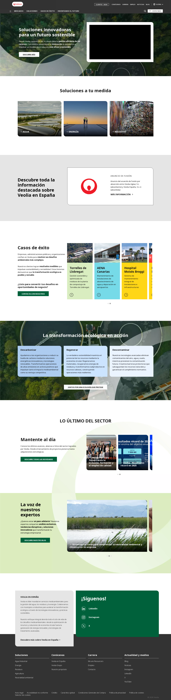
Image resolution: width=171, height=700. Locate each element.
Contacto (92, 669)
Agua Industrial (21, 661)
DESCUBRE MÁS (29, 54)
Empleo (132, 4)
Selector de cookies (23, 695)
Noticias (140, 4)
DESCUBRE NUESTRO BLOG (35, 540)
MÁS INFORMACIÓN (121, 194)
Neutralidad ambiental (24, 677)
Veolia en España (58, 661)
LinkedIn (127, 673)
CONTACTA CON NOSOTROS (33, 294)
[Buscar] (145, 11)
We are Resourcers (95, 661)
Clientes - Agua (101, 5)
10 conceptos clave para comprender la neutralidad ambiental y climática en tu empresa (107, 526)
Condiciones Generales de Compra (92, 692)
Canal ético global (68, 692)
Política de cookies (136, 692)
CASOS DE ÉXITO (48, 11)
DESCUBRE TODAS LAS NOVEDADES (39, 459)
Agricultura (19, 673)
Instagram (128, 669)
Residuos (18, 669)
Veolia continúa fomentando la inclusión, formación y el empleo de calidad (101, 452)
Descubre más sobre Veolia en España (39, 639)
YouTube (127, 681)
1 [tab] (108, 303)
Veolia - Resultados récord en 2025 (133, 452)
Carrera (125, 4)
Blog (148, 4)
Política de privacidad (117, 692)
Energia (18, 665)
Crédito (54, 692)
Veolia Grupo (57, 665)
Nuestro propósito (59, 669)
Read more (80, 271)
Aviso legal (19, 692)
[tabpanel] (80, 271)
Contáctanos (156, 11)
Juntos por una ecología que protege (85, 387)
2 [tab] (110, 303)
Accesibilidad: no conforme (37, 692)
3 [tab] (111, 556)
